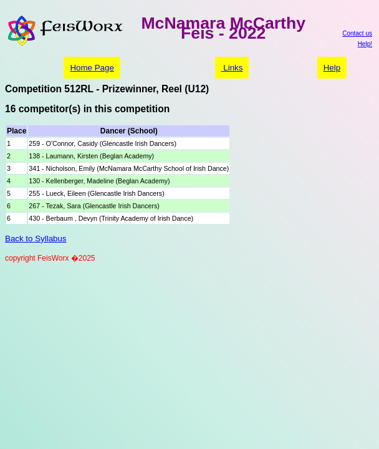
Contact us (357, 33)
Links (232, 67)
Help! (365, 44)
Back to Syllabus (36, 238)
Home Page (91, 67)
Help (332, 67)
